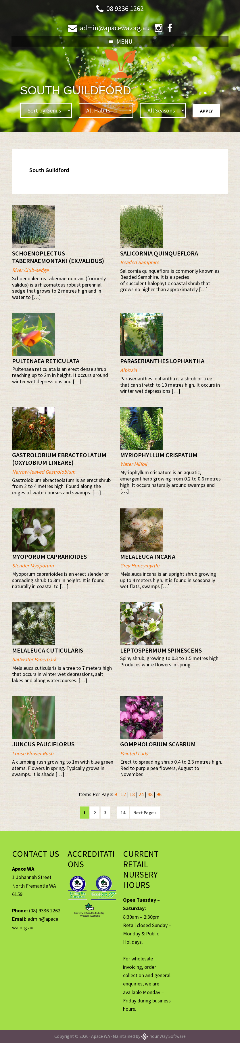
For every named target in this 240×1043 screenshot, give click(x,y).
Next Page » (145, 814)
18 (132, 794)
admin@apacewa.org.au (115, 27)
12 (123, 794)
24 (141, 794)
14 (124, 812)
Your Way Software (163, 1036)
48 (150, 794)
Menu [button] (124, 41)
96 (159, 794)
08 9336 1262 (125, 8)
